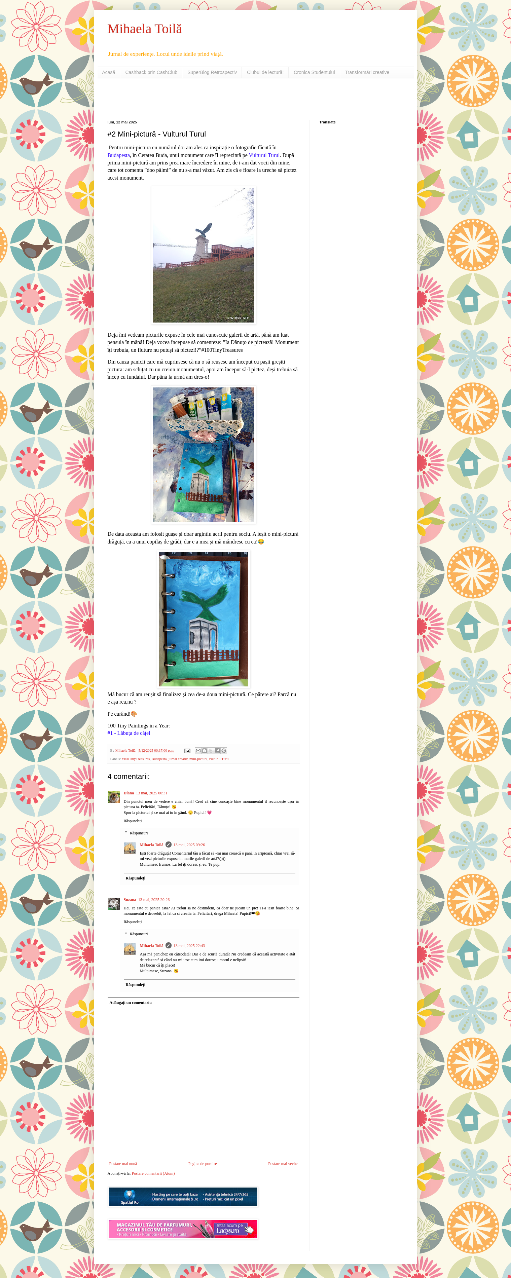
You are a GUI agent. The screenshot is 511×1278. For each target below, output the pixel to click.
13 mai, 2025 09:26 (189, 844)
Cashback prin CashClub (151, 72)
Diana (129, 793)
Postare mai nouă (123, 1163)
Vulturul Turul (219, 759)
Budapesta (159, 759)
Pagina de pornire (202, 1163)
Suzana (130, 899)
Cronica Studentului (314, 72)
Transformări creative (367, 72)
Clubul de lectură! (265, 72)
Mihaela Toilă (145, 28)
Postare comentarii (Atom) (153, 1173)
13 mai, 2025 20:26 (154, 899)
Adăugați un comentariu (131, 1002)
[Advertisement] (186, 98)
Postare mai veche (282, 1163)
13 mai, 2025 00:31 (151, 793)
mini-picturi (198, 759)
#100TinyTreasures (136, 759)
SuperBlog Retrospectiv (212, 72)
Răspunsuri (139, 833)
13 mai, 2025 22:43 (189, 945)
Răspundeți (133, 821)
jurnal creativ (178, 759)
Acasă (108, 72)
